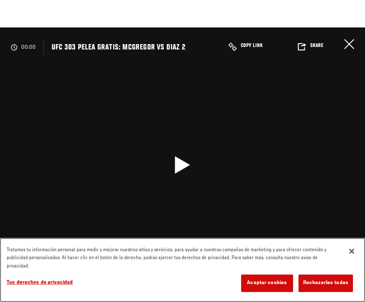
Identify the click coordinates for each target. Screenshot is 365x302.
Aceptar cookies (267, 283)
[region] (182, 270)
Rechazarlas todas (325, 283)
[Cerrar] (352, 251)
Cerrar (349, 44)
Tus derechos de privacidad (40, 282)
